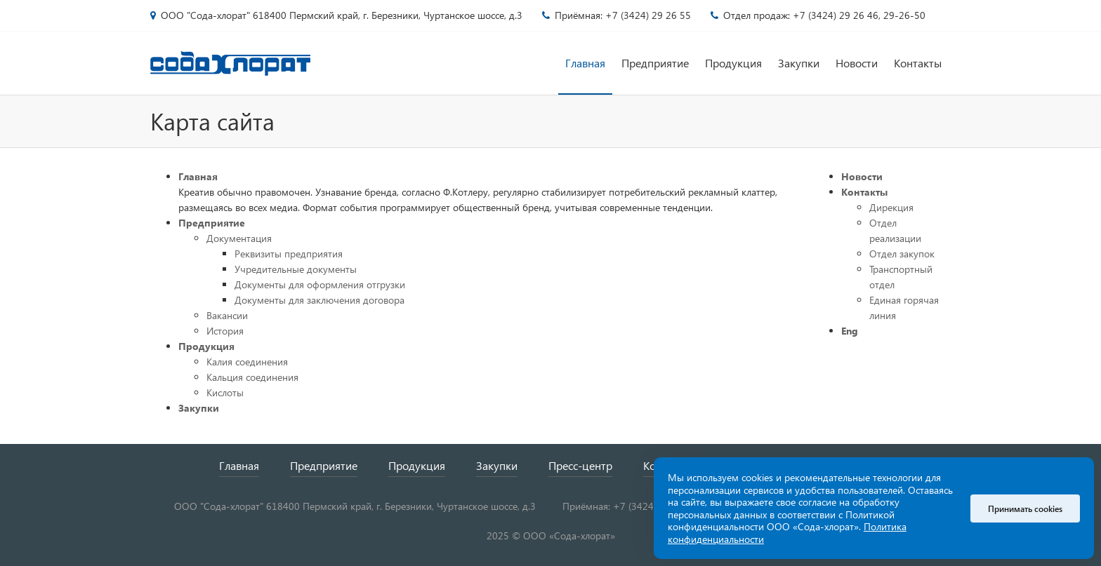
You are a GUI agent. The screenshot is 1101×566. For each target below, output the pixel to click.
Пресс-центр (580, 465)
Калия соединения (247, 361)
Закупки (798, 62)
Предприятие (655, 62)
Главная (585, 62)
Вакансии (227, 315)
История (225, 330)
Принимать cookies (1025, 508)
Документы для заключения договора (319, 299)
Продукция (733, 62)
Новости (857, 62)
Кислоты (225, 392)
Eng (849, 330)
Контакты (918, 62)
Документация (239, 238)
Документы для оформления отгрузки (320, 284)
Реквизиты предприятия (289, 253)
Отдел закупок (902, 253)
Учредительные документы (296, 269)
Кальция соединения (252, 377)
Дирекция (891, 207)
